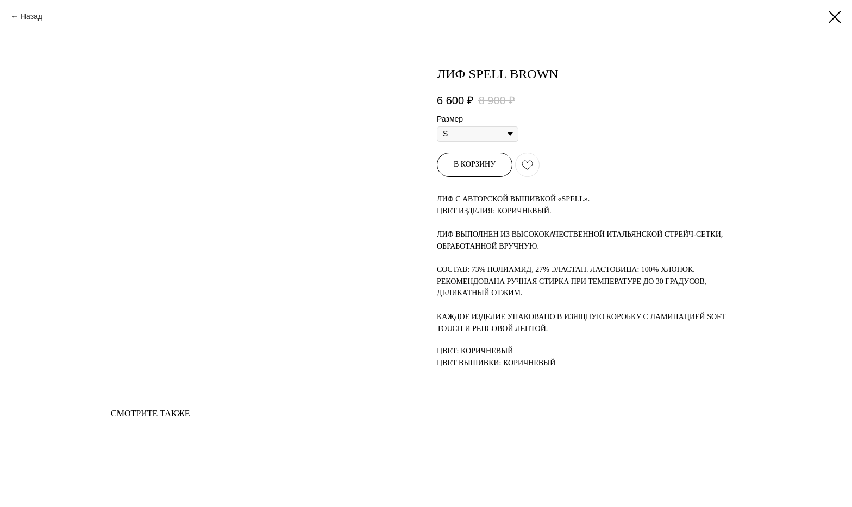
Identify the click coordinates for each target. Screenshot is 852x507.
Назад (31, 16)
